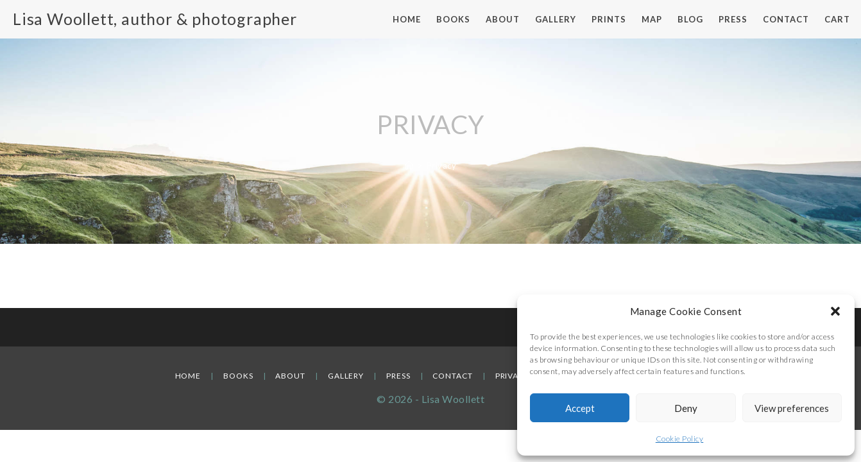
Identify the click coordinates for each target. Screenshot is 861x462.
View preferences (791, 408)
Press (398, 376)
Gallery (346, 376)
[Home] (409, 165)
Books (238, 376)
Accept (580, 408)
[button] (835, 311)
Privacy (512, 376)
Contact (452, 376)
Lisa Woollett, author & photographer (155, 18)
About (290, 376)
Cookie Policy (680, 438)
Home (188, 376)
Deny (685, 408)
